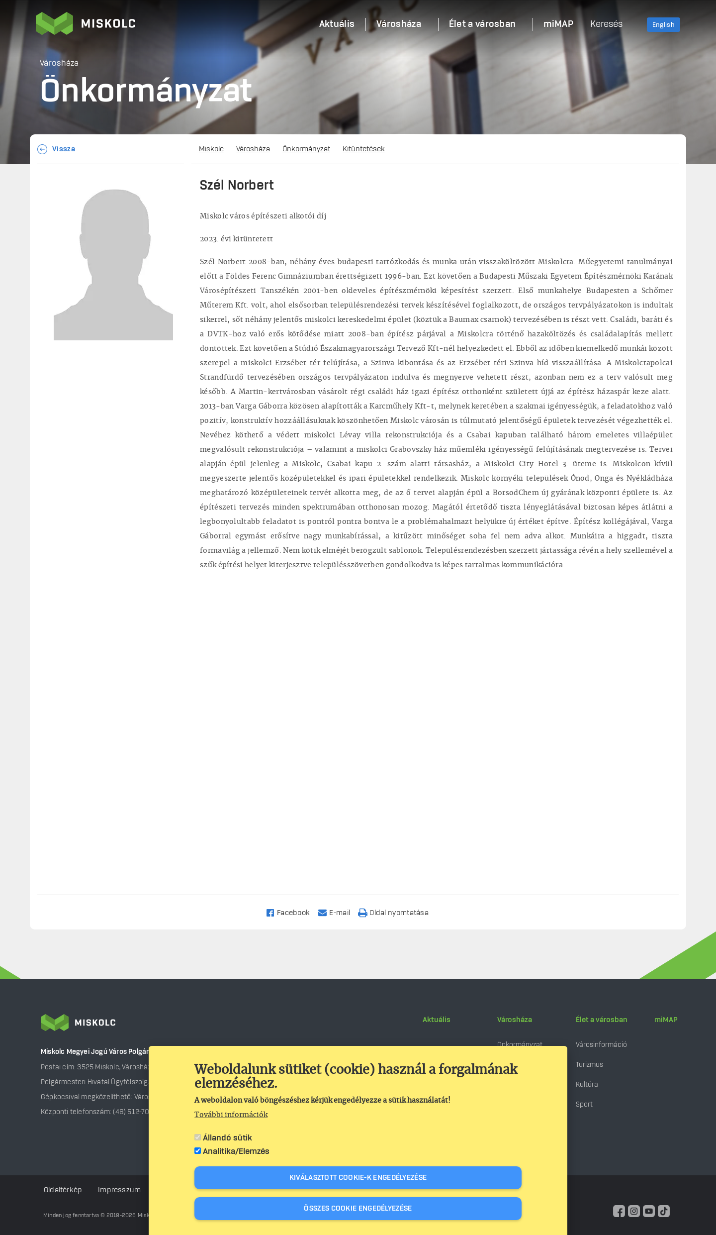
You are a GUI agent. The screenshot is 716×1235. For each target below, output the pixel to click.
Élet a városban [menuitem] (482, 24)
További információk (231, 1115)
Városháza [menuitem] (398, 24)
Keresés (606, 24)
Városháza (253, 149)
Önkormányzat (306, 149)
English (663, 24)
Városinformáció (601, 1044)
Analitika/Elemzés (236, 1151)
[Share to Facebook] (292, 912)
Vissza (63, 149)
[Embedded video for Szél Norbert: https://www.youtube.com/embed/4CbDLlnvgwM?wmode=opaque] (436, 714)
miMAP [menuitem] (558, 24)
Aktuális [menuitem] (337, 24)
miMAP (666, 1020)
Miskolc (211, 149)
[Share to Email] (338, 912)
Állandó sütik (227, 1137)
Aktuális (436, 1020)
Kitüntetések (364, 149)
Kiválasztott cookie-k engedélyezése (358, 1178)
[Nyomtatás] (398, 912)
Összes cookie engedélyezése (358, 1209)
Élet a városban (601, 1020)
